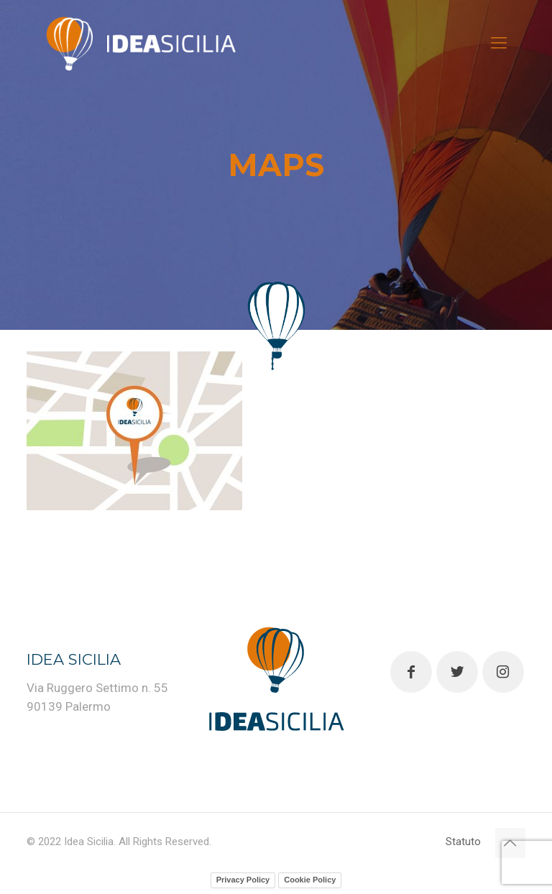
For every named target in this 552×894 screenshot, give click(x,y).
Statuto (463, 841)
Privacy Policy (243, 879)
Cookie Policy (310, 879)
